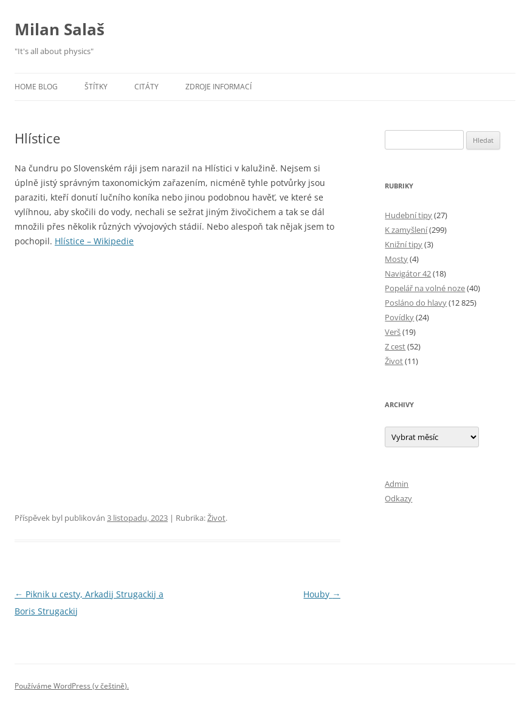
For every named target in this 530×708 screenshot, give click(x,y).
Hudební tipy (408, 215)
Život (216, 517)
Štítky (96, 86)
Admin (396, 483)
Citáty (146, 86)
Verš (393, 331)
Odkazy (398, 498)
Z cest (395, 346)
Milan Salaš (60, 29)
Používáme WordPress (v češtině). (72, 686)
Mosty (396, 258)
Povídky (399, 317)
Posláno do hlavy (416, 302)
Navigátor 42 (408, 273)
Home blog (36, 86)
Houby (321, 594)
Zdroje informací (218, 86)
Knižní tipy (403, 244)
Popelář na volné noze (425, 288)
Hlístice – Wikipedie (94, 241)
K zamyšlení (406, 229)
